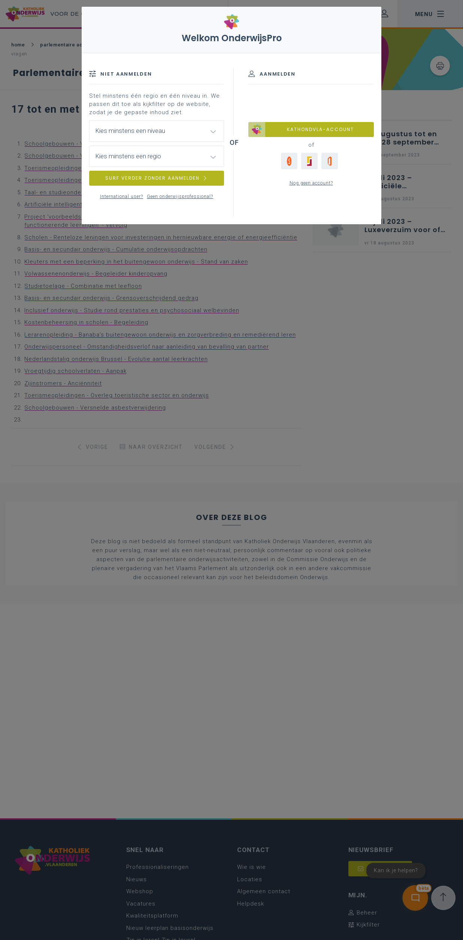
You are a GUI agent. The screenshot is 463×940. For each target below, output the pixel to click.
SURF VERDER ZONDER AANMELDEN (156, 178)
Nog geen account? (311, 183)
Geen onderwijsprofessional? (180, 196)
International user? (121, 196)
